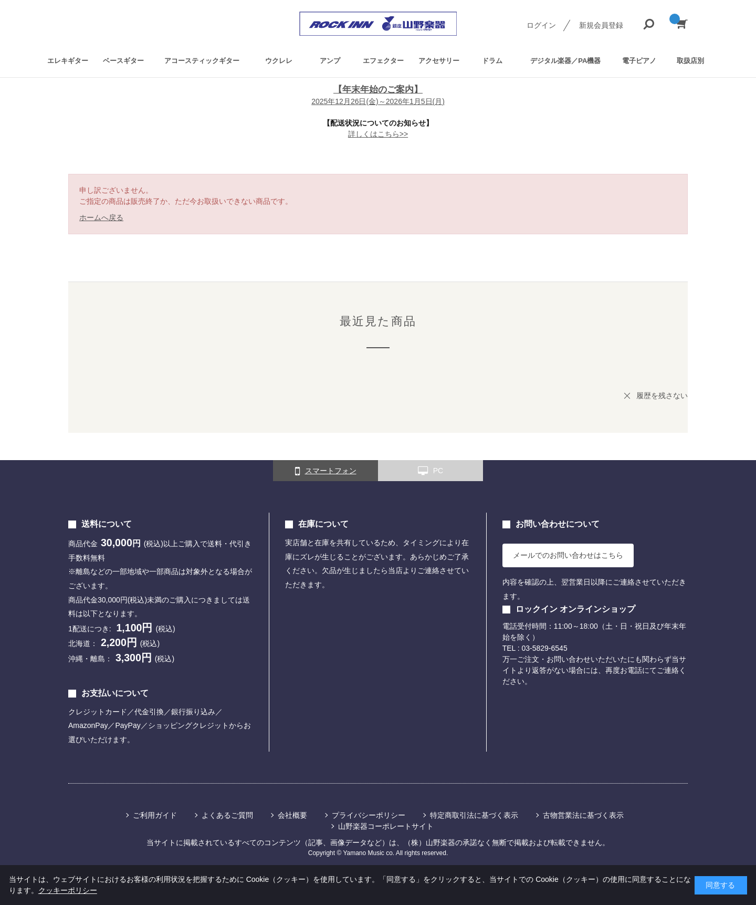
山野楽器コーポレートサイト (386, 826)
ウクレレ (278, 61)
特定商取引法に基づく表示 (474, 815)
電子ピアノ (639, 61)
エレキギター (67, 61)
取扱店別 (690, 61)
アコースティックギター (201, 61)
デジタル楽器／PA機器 (565, 61)
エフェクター (383, 61)
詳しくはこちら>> (378, 134)
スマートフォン (325, 471)
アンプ (330, 61)
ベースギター (123, 61)
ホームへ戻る (101, 217)
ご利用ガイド (155, 815)
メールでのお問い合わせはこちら (568, 555)
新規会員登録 (601, 25)
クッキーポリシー (67, 890)
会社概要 (292, 815)
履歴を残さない (662, 395)
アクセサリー (438, 61)
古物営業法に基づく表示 (583, 815)
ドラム (492, 61)
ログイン (541, 25)
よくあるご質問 (227, 815)
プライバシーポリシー (368, 815)
